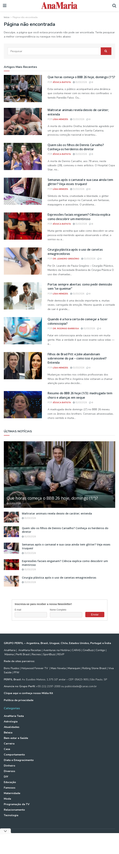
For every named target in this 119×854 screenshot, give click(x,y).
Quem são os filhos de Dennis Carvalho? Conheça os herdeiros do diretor (76, 147)
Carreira (9, 743)
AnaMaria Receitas (29, 650)
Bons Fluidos (11, 668)
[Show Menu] (4, 5)
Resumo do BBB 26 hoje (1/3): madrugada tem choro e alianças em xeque (80, 395)
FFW (16, 672)
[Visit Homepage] (59, 6)
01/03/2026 (80, 82)
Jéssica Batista (62, 82)
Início (7, 17)
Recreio (36, 654)
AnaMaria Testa (14, 716)
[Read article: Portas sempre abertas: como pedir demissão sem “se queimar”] (23, 295)
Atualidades (11, 727)
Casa (7, 749)
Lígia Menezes (60, 119)
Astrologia (11, 721)
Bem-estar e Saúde (16, 738)
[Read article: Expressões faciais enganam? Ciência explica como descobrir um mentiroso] (23, 226)
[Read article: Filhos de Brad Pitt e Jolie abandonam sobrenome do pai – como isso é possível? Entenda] (23, 365)
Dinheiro (9, 765)
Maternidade (12, 793)
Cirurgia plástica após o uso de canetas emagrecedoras (59, 577)
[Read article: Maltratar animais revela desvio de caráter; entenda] (23, 121)
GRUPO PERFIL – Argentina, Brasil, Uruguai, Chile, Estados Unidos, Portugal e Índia (57, 643)
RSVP (60, 654)
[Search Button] (114, 5)
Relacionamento (14, 810)
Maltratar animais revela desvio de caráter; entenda (57, 513)
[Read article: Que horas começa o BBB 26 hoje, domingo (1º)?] (23, 88)
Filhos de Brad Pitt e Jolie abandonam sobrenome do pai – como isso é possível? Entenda (77, 358)
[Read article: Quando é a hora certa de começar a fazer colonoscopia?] (23, 330)
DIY (6, 776)
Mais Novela (58, 668)
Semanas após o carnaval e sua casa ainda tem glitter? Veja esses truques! (80, 182)
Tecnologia (11, 815)
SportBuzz (49, 654)
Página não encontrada (25, 17)
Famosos (9, 788)
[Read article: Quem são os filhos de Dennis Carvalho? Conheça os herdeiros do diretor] (23, 156)
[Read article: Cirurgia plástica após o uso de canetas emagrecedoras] (23, 261)
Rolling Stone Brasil (94, 668)
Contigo (100, 650)
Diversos (9, 771)
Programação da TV (17, 804)
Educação (10, 782)
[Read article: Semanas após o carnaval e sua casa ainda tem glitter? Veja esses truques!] (23, 191)
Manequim (74, 668)
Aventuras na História (56, 650)
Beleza (8, 732)
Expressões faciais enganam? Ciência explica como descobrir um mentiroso (79, 216)
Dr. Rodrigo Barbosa (66, 328)
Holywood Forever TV (34, 668)
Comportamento (14, 754)
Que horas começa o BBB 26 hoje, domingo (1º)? (81, 77)
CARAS (76, 650)
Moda (7, 799)
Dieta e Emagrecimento (19, 760)
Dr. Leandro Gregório (66, 258)
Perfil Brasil (23, 654)
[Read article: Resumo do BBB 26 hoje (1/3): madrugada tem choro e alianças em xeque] (23, 404)
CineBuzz (88, 650)
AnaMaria (9, 650)
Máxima (9, 654)
